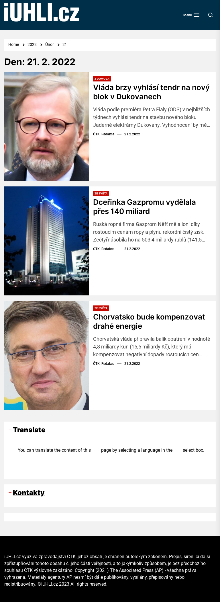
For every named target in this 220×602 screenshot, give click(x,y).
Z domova (102, 78)
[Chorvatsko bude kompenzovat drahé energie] (46, 355)
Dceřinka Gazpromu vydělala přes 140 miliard (144, 206)
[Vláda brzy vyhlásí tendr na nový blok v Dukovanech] (46, 126)
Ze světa (101, 193)
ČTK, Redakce (103, 134)
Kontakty (29, 492)
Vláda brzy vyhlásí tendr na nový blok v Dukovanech (151, 92)
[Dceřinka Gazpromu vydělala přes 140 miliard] (46, 240)
